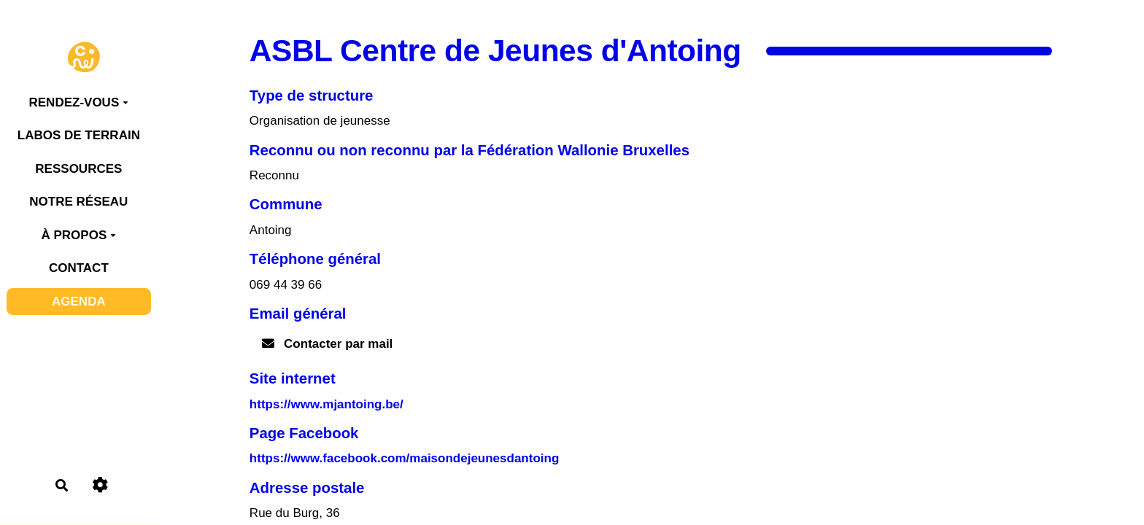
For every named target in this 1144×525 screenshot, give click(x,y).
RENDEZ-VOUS (78, 102)
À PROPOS (78, 235)
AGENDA (79, 301)
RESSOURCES (78, 169)
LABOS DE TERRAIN (79, 135)
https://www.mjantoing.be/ (326, 404)
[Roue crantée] (99, 485)
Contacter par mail (327, 344)
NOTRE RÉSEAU (78, 202)
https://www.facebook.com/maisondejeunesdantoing (404, 458)
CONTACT (79, 268)
